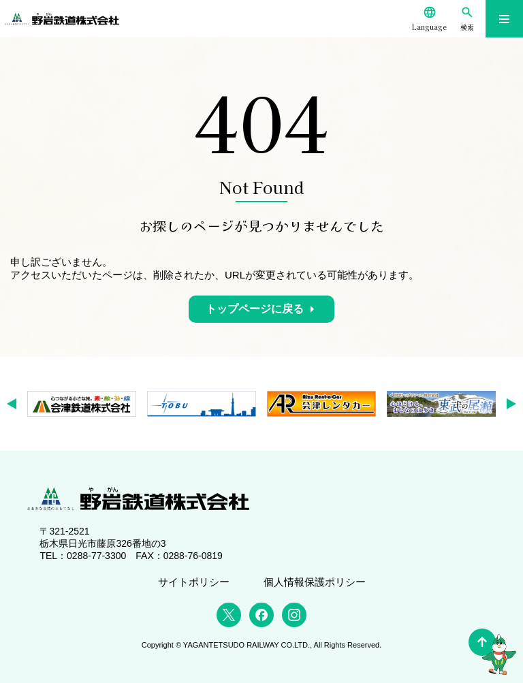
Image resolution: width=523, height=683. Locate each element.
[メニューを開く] (504, 18)
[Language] (429, 18)
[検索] (467, 18)
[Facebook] (261, 615)
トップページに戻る (255, 309)
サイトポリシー (193, 582)
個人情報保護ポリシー (315, 582)
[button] (16, 404)
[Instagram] (294, 615)
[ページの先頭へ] (482, 642)
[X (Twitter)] (229, 615)
